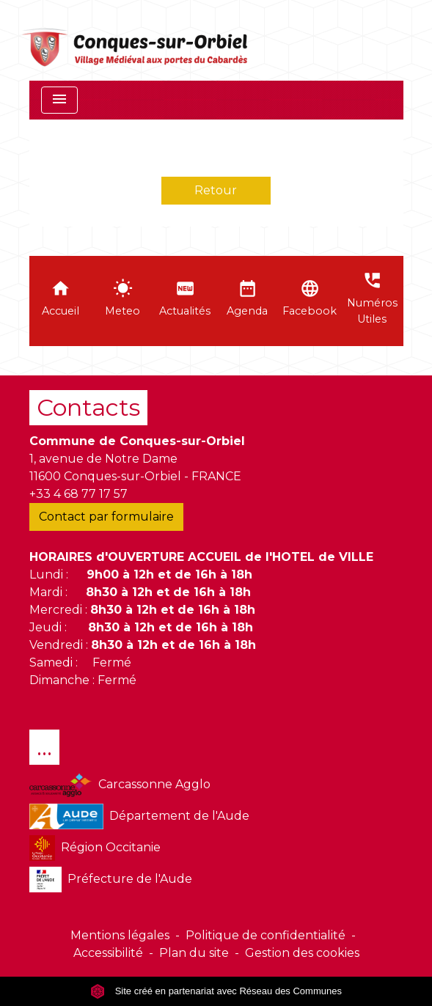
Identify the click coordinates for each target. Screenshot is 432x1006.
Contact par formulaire (106, 517)
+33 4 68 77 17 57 (78, 494)
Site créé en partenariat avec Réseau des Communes (216, 990)
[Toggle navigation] (59, 100)
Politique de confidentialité (265, 935)
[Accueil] (136, 40)
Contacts (88, 407)
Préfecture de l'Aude (111, 879)
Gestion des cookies (302, 953)
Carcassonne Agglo (119, 785)
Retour (215, 190)
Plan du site (194, 953)
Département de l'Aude (139, 816)
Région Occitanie (95, 848)
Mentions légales (119, 935)
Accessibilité (108, 953)
